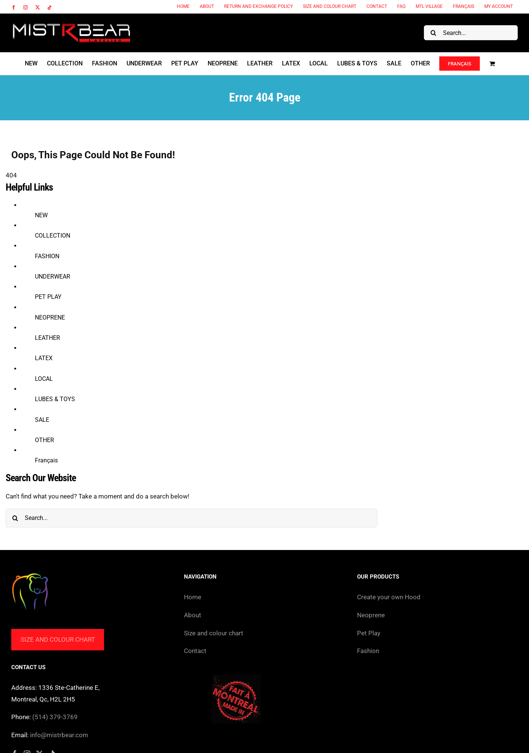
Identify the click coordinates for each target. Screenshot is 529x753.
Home (192, 597)
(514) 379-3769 (55, 717)
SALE (42, 419)
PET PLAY (48, 296)
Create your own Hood (388, 597)
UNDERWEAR (52, 276)
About (192, 615)
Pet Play (368, 633)
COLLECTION (52, 235)
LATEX (44, 358)
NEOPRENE (50, 317)
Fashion (368, 651)
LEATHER (47, 337)
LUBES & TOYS (55, 399)
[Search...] (471, 32)
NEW (41, 215)
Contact (195, 651)
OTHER (44, 440)
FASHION (47, 256)
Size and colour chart (58, 639)
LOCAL (44, 378)
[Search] (433, 32)
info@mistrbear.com (59, 735)
